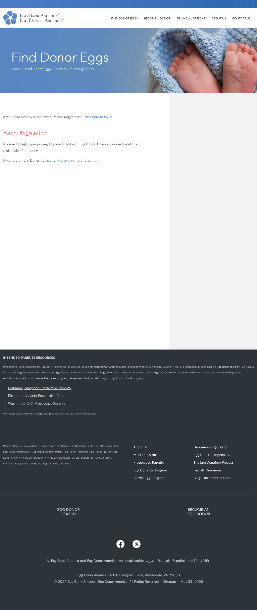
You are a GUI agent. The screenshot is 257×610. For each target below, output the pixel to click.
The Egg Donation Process (214, 462)
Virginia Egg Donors (31, 457)
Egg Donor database (68, 372)
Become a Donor (157, 18)
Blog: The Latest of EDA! (212, 478)
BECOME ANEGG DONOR (199, 512)
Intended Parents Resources (29, 358)
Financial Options (191, 18)
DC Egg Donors (80, 457)
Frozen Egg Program (149, 478)
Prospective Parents (149, 462)
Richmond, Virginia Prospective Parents (38, 395)
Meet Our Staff (145, 455)
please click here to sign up (78, 160)
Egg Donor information (113, 372)
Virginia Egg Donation (57, 457)
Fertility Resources (207, 470)
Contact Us (241, 18)
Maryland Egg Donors (16, 463)
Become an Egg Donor (211, 447)
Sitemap (169, 581)
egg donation (25, 372)
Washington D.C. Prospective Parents (36, 403)
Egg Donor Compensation (47, 452)
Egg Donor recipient (228, 367)
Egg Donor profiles (165, 372)
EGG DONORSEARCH (68, 512)
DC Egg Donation (101, 457)
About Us (219, 18)
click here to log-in (98, 117)
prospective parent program (51, 378)
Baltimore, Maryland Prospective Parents (39, 388)
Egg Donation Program (151, 470)
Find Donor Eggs (124, 18)
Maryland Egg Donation (44, 463)
